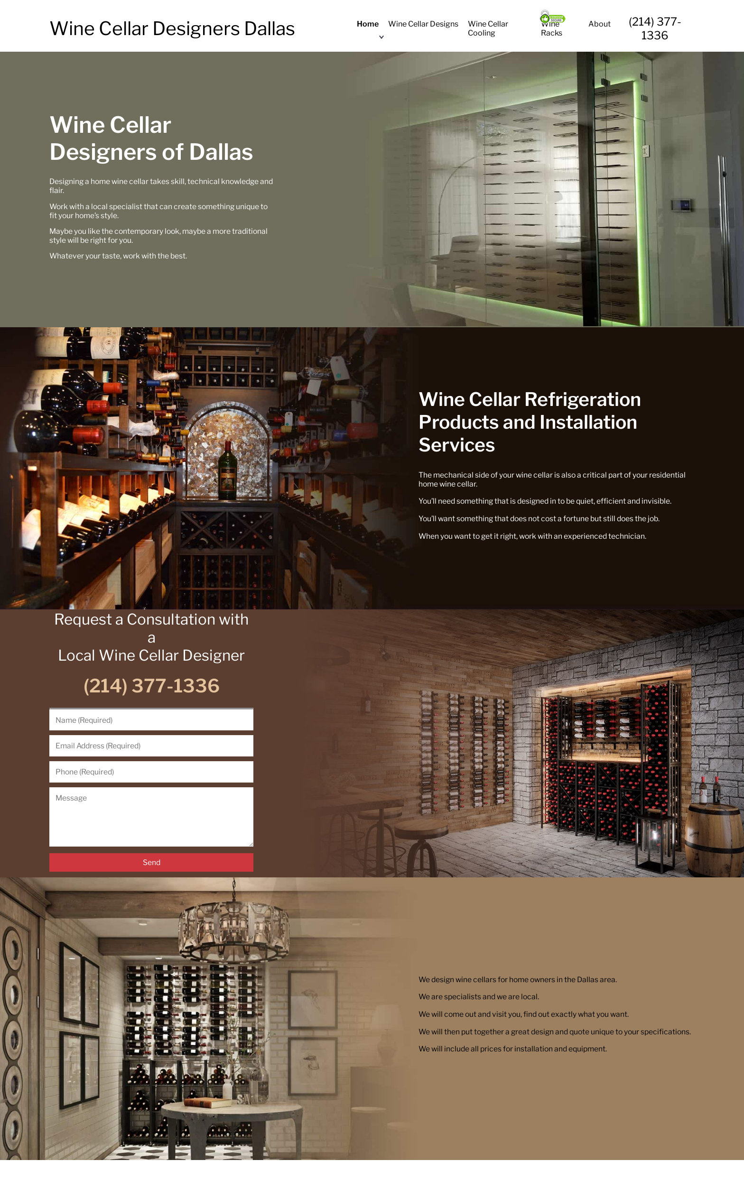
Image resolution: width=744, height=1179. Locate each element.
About (599, 23)
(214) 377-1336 (655, 28)
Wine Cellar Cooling (488, 28)
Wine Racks (551, 28)
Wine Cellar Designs (423, 23)
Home (368, 23)
